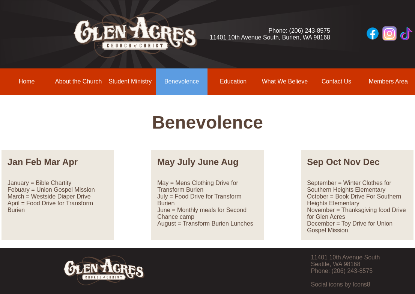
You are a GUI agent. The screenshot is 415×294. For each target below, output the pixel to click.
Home (27, 81)
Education (233, 81)
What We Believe (285, 81)
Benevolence (181, 81)
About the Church (78, 81)
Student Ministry (130, 81)
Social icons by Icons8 (340, 284)
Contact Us (336, 81)
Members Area (388, 81)
